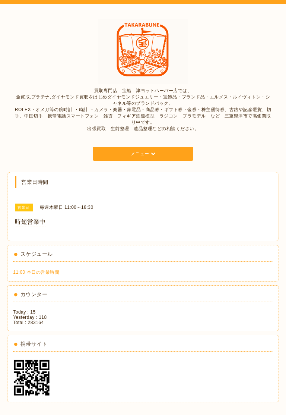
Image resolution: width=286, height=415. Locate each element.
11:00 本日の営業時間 (36, 272)
